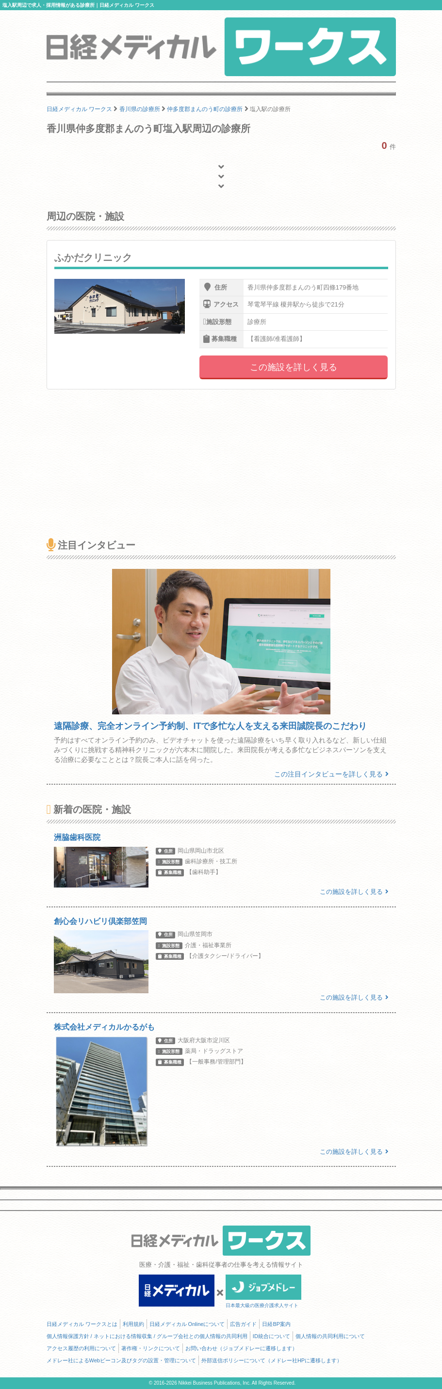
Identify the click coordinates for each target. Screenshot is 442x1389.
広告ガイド (243, 1324)
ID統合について (271, 1336)
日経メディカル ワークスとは (82, 1324)
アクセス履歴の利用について (81, 1348)
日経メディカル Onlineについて (187, 1324)
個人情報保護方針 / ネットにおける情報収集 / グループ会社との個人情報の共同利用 (147, 1336)
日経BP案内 (276, 1324)
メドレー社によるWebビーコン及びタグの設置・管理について (121, 1360)
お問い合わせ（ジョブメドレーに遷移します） (241, 1348)
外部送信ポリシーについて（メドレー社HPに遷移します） (271, 1360)
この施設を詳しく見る (293, 367)
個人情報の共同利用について (330, 1336)
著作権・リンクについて (150, 1348)
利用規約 (133, 1324)
